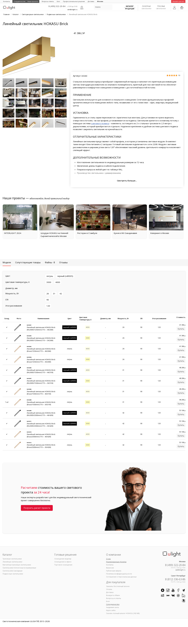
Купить (181, 328)
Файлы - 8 (50, 262)
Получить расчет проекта (37, 507)
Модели (7, 262)
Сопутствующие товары (27, 262)
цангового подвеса (100, 123)
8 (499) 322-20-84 (57, 6)
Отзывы (63, 262)
